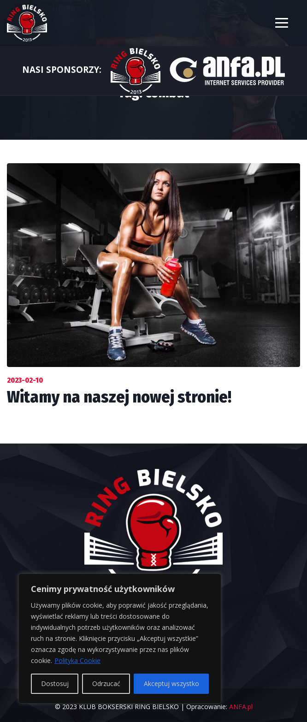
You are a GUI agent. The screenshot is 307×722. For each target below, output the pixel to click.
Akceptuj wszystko (171, 683)
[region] (119, 639)
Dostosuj (55, 683)
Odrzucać (106, 683)
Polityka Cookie (77, 660)
